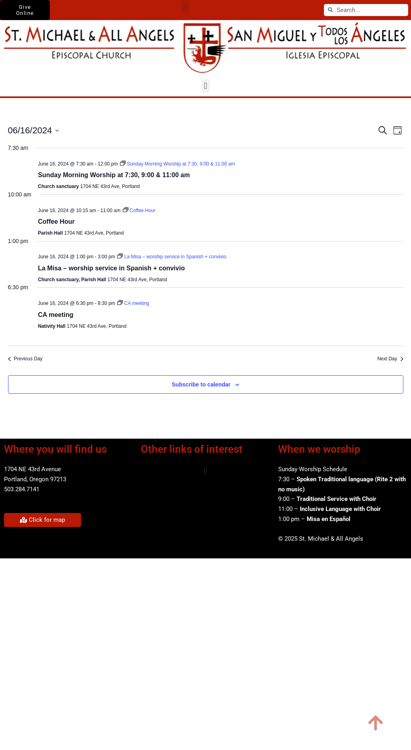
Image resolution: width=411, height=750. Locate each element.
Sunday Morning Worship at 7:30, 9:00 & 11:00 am (114, 175)
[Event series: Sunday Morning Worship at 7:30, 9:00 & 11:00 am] (177, 164)
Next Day (390, 359)
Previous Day (25, 359)
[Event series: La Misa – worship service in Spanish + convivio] (171, 257)
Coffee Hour (56, 221)
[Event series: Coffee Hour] (139, 210)
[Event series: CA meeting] (133, 303)
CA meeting (55, 314)
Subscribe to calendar (201, 384)
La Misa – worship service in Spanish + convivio (111, 268)
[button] (185, 6)
